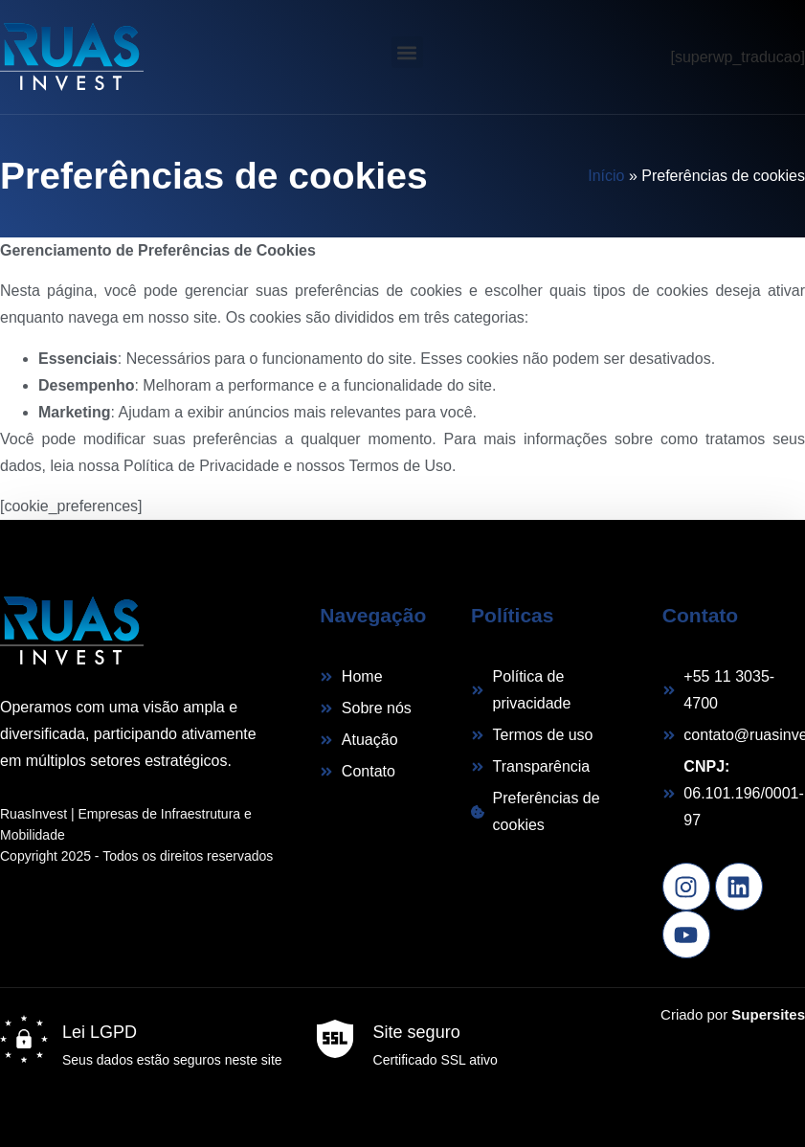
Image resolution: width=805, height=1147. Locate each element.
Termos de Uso (400, 466)
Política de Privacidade (201, 466)
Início (606, 176)
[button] (407, 52)
